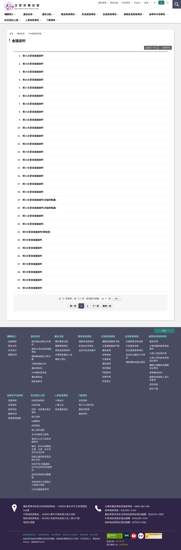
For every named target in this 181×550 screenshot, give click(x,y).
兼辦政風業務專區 (133, 14)
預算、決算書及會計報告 (41, 410)
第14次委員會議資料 (33, 191)
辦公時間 (94, 534)
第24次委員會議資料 (33, 111)
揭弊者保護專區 (86, 341)
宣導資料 (12, 404)
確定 (116, 298)
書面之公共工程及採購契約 (41, 440)
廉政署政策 (37, 368)
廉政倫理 (106, 363)
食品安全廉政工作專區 (135, 356)
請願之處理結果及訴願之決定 (41, 458)
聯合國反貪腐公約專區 (41, 343)
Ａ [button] (161, 2)
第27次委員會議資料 (33, 87)
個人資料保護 (38, 430)
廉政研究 (83, 413)
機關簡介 (9, 14)
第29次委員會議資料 (33, 71)
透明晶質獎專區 (62, 350)
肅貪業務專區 (68, 14)
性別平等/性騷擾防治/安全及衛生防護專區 (42, 467)
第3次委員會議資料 (32, 287)
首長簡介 (12, 350)
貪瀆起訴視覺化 (86, 345)
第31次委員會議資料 (33, 55)
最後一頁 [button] (107, 306)
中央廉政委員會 (34, 33)
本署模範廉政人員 (63, 354)
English (137, 2)
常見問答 (126, 2)
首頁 (146, 2)
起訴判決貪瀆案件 (87, 350)
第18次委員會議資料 (33, 159)
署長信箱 (114, 2)
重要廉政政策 (155, 372)
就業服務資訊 (61, 409)
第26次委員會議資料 (33, 95)
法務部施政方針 (39, 363)
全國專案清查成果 (134, 341)
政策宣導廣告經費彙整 (41, 476)
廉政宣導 (153, 341)
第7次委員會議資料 (32, 264)
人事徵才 (59, 400)
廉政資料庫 (84, 409)
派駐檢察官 (37, 381)
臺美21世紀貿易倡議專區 (41, 350)
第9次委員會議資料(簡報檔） (37, 231)
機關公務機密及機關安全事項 (159, 366)
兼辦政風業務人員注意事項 (159, 378)
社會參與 (106, 359)
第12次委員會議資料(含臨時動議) (39, 207)
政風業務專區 (110, 14)
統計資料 (36, 416)
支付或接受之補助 (40, 434)
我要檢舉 (12, 400)
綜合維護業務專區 (134, 350)
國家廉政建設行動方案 (41, 357)
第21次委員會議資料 (33, 135)
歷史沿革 (12, 345)
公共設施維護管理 (40, 489)
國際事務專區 (61, 345)
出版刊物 (36, 404)
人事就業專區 (32, 20)
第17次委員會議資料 (33, 167)
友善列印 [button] (166, 47)
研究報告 (36, 425)
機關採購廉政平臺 (110, 341)
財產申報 (106, 376)
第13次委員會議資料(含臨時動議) (39, 199)
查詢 (176, 4)
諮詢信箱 (153, 384)
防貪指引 (106, 381)
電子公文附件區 (86, 404)
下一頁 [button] (95, 306)
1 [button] (81, 306)
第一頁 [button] (73, 306)
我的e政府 (84, 534)
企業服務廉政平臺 (110, 345)
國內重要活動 (61, 341)
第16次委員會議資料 (33, 175)
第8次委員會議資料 (32, 247)
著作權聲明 (56, 534)
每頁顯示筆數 (92, 298)
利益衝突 (106, 372)
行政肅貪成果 (132, 345)
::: (2, 2)
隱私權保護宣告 (29, 534)
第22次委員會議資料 (33, 127)
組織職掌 (12, 341)
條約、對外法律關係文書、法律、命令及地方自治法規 (41, 449)
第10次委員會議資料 (33, 223)
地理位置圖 (29, 522)
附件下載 (153, 388)
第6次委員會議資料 (32, 255)
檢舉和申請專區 (157, 14)
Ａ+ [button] (167, 2)
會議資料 (19, 41)
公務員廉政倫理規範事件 (159, 347)
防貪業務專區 (89, 14)
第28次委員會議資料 (33, 79)
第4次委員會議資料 (32, 279)
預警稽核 (106, 354)
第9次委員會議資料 (32, 239)
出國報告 (36, 421)
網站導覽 (102, 2)
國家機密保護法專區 (135, 362)
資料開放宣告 (43, 534)
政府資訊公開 (11, 20)
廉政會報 (106, 350)
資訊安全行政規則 (70, 534)
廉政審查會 (37, 377)
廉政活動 (46, 14)
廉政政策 (27, 14)
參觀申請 (12, 413)
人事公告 (59, 404)
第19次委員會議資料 (33, 151)
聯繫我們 (12, 354)
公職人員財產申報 (158, 353)
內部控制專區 (38, 400)
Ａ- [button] (155, 2)
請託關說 (106, 368)
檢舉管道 (12, 409)
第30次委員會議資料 (33, 63)
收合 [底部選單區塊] (164, 331)
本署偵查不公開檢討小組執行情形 (41, 483)
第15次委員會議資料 (33, 183)
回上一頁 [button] (152, 47)
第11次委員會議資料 (33, 215)
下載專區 (50, 20)
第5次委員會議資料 (32, 272)
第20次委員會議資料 (33, 143)
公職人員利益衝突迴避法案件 (159, 359)
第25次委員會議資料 (33, 103)
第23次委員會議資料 (33, 119)
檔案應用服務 (14, 418)
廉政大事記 (60, 359)
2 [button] (87, 306)
